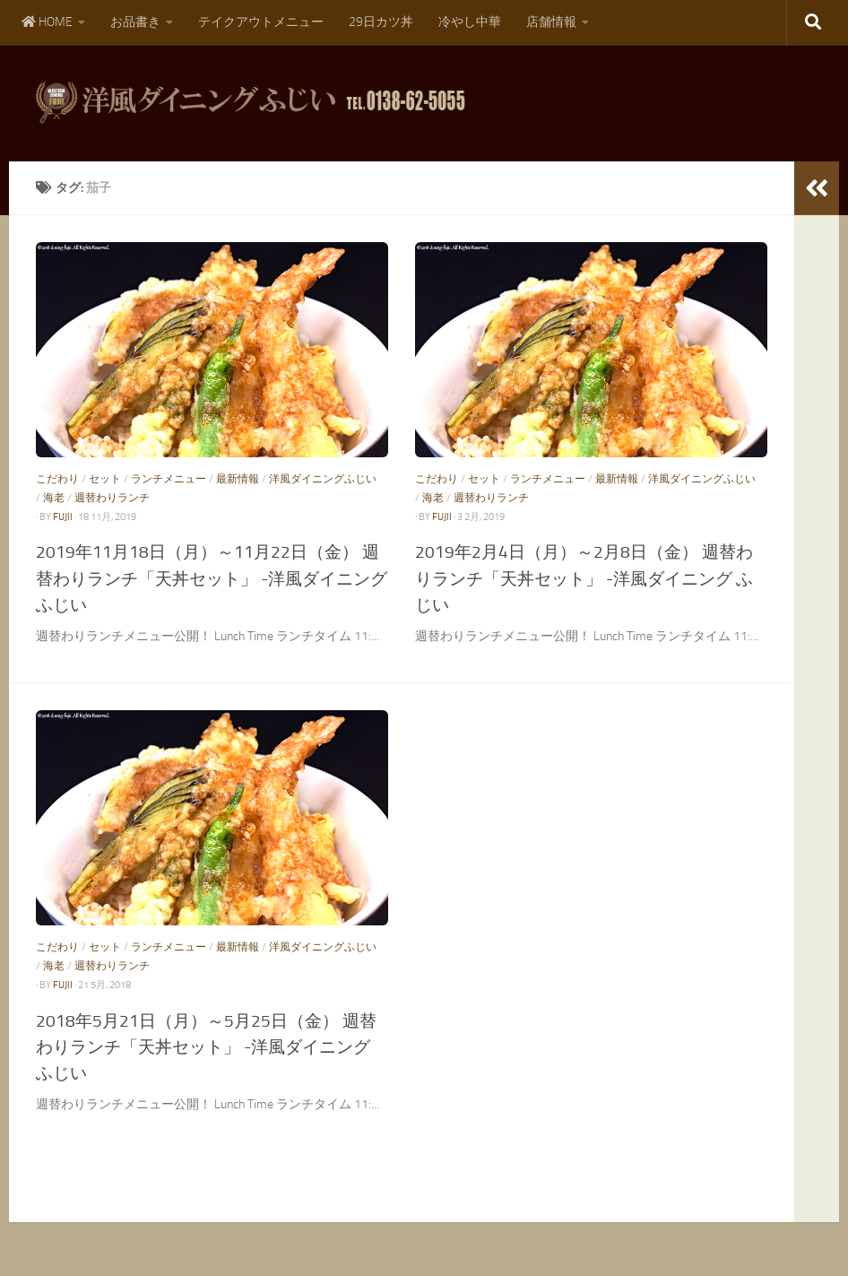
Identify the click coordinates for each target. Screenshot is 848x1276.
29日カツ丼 (381, 22)
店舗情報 (551, 22)
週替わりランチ (112, 497)
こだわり (57, 479)
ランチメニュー (168, 479)
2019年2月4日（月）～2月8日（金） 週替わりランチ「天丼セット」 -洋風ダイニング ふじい (584, 578)
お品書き (135, 22)
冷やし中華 (469, 22)
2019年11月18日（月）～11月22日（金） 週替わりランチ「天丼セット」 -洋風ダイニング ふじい (211, 578)
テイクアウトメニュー (261, 22)
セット (105, 479)
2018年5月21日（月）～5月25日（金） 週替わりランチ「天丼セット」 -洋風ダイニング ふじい (206, 1047)
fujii (63, 517)
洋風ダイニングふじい (322, 479)
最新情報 (237, 479)
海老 (54, 497)
